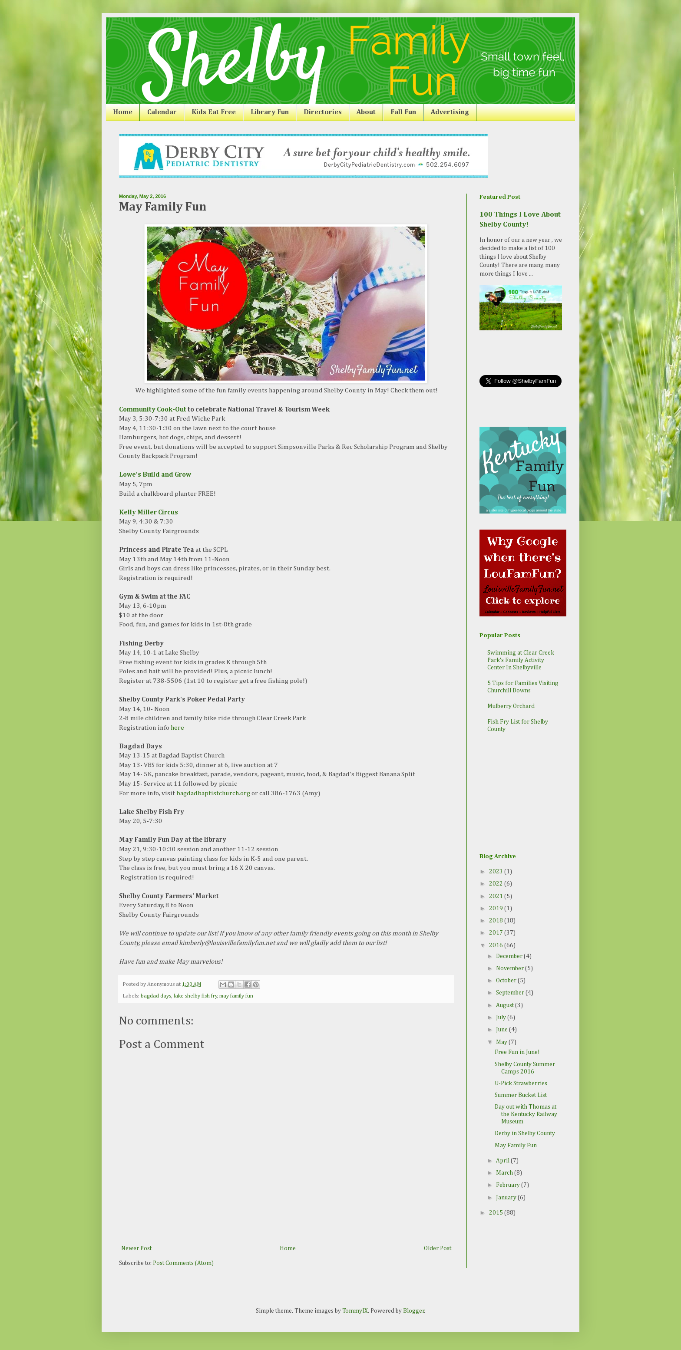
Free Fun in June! (517, 1052)
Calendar (162, 112)
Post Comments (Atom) (183, 1263)
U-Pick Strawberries (521, 1083)
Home (122, 112)
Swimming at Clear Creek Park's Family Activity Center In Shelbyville (520, 660)
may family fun (236, 996)
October (507, 981)
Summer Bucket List (521, 1095)
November (510, 968)
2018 (496, 921)
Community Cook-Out (152, 409)
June (502, 1030)
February (508, 1185)
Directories (323, 112)
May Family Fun (516, 1146)
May (502, 1042)
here (177, 727)
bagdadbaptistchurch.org (213, 793)
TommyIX (355, 1311)
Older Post (437, 1248)
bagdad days (156, 996)
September (511, 993)
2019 (496, 908)
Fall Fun (403, 112)
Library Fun (270, 112)
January (507, 1198)
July (501, 1017)
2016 (496, 945)
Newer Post (136, 1248)
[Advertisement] (522, 794)
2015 (496, 1213)
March (505, 1173)
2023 (496, 872)
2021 (496, 896)
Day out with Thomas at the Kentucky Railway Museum (526, 1114)
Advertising (450, 112)
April (503, 1161)
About (366, 112)
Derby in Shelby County (525, 1133)
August (505, 1005)
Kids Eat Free (214, 112)
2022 (496, 884)
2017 (496, 933)
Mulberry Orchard (511, 706)
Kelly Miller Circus (148, 512)
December (510, 956)
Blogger (413, 1311)
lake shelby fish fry (195, 996)
